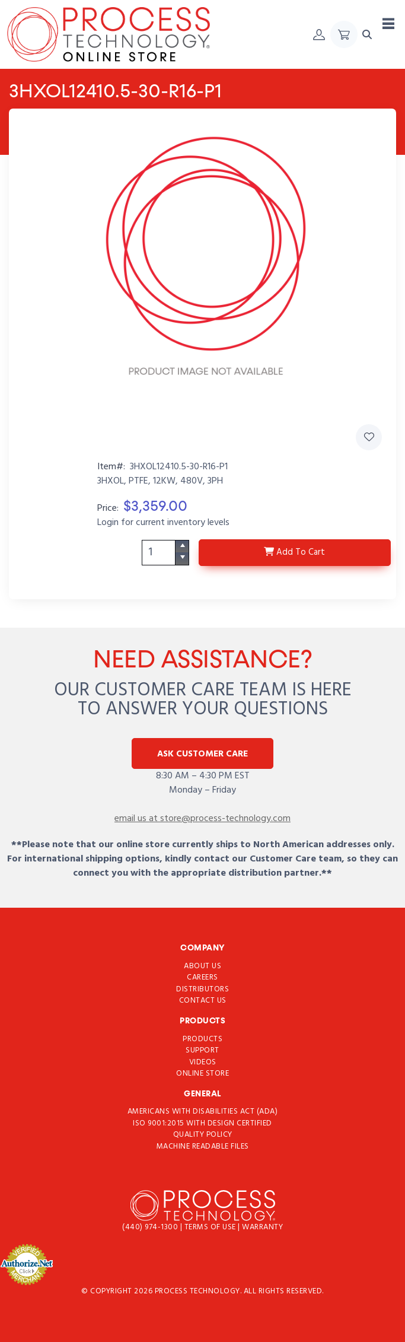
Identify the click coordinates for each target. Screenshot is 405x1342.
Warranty (262, 1227)
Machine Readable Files (203, 1146)
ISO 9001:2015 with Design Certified (202, 1123)
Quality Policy (202, 1134)
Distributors (202, 988)
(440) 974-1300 (151, 1227)
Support (202, 1050)
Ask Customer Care (202, 754)
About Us (202, 965)
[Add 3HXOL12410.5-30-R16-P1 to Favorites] (369, 437)
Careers (202, 977)
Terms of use (211, 1227)
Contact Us (203, 1000)
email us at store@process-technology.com (202, 818)
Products (202, 1038)
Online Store (202, 1073)
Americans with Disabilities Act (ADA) (202, 1111)
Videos (202, 1061)
